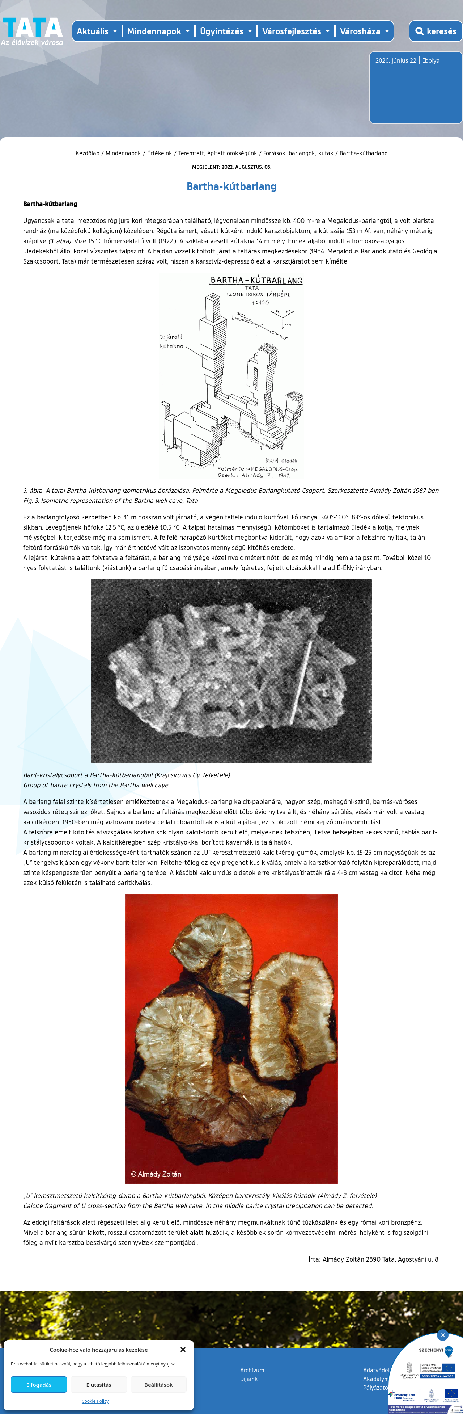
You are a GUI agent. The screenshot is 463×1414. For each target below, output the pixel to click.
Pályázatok (377, 1387)
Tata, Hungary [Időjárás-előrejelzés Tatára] (415, 92)
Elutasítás (98, 1384)
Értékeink (159, 153)
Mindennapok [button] (154, 31)
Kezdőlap (88, 153)
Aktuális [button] (93, 31)
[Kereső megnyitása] (436, 31)
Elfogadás (39, 1384)
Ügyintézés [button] (221, 31)
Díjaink (249, 1379)
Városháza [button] (360, 31)
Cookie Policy (95, 1401)
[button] (183, 1349)
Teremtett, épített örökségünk (217, 153)
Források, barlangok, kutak (298, 153)
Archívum (252, 1370)
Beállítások (158, 1384)
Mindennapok (123, 153)
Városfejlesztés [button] (291, 31)
